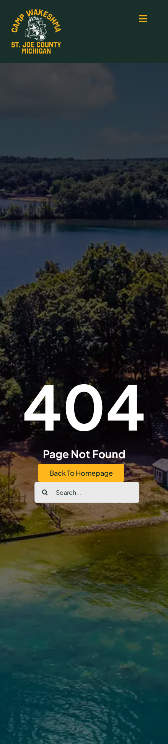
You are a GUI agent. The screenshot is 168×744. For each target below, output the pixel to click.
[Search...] (86, 492)
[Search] (44, 492)
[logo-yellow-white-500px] (36, 12)
